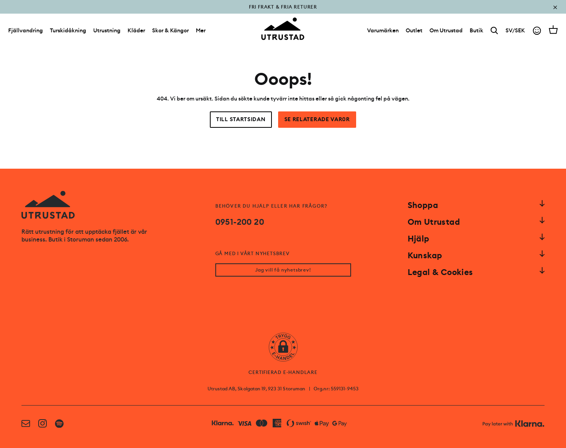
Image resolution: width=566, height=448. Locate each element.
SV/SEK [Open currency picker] (515, 30)
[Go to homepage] (282, 29)
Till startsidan (241, 119)
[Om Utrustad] (446, 30)
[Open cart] (553, 29)
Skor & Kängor (170, 30)
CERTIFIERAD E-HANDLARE (283, 372)
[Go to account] (537, 30)
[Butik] (476, 30)
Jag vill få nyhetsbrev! (283, 270)
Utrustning (107, 30)
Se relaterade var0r (317, 119)
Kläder (136, 30)
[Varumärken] (383, 30)
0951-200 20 (239, 222)
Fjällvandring (25, 30)
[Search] (494, 30)
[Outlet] (414, 30)
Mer (201, 30)
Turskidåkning (68, 30)
